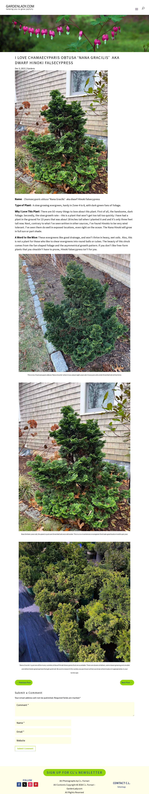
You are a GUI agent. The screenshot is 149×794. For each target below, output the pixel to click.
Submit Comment (25, 748)
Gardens (31, 68)
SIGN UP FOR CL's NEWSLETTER (74, 772)
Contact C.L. (121, 783)
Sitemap (122, 786)
